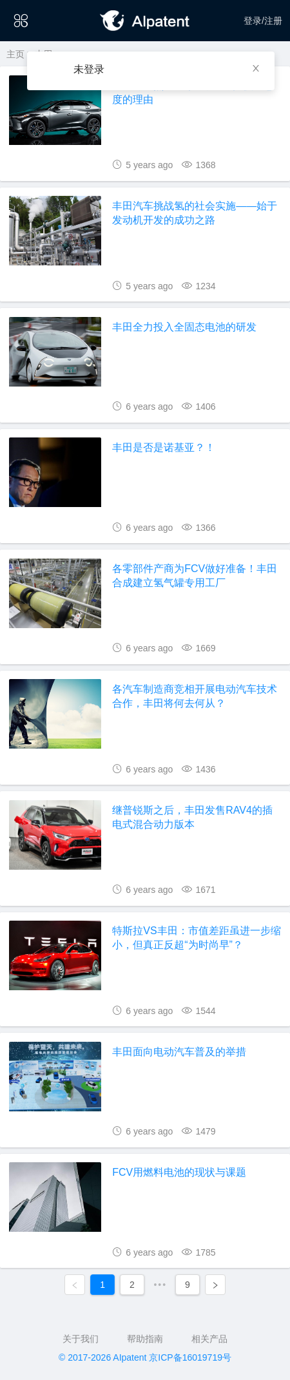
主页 (15, 54)
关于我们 (81, 1339)
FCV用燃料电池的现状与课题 (179, 1172)
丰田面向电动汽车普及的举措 (179, 1051)
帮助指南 (145, 1339)
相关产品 (209, 1339)
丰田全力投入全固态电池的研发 (184, 326)
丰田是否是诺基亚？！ (163, 447)
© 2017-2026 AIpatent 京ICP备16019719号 (145, 1357)
